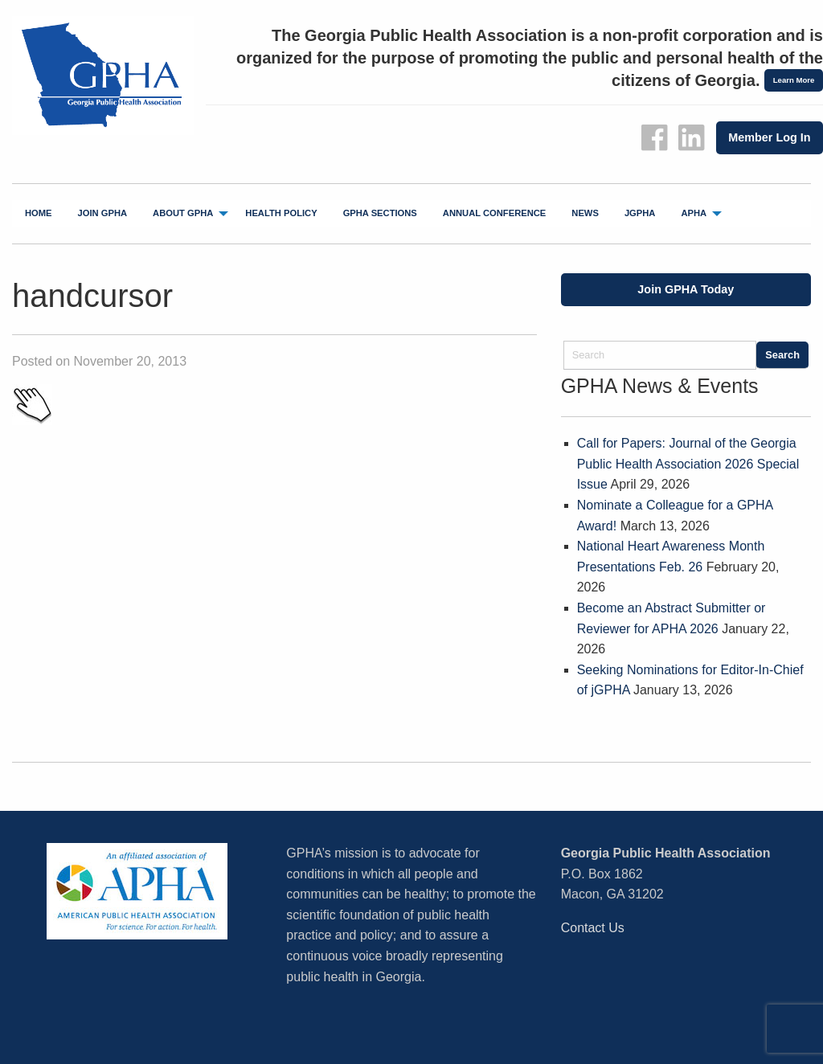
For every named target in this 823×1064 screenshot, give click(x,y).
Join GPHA (103, 213)
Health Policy (281, 213)
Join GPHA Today (685, 289)
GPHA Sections (380, 213)
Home (38, 213)
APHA (693, 213)
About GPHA (183, 213)
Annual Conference (494, 213)
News (585, 213)
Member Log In (769, 137)
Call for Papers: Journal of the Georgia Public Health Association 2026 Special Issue (688, 463)
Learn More (794, 80)
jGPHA (640, 213)
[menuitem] (38, 213)
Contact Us (592, 928)
